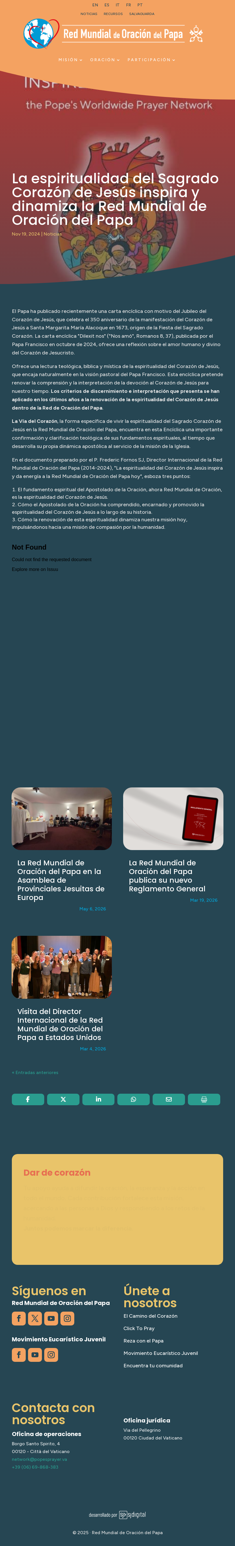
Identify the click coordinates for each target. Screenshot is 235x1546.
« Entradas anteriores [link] (35, 1072)
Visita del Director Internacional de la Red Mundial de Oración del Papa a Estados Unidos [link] (60, 1025)
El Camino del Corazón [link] (150, 1316)
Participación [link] (149, 59)
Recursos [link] (113, 14)
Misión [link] (68, 59)
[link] (95, 6)
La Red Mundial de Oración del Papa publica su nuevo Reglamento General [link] (167, 876)
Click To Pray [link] (139, 1328)
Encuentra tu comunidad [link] (153, 1365)
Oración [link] (102, 59)
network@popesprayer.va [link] (39, 1459)
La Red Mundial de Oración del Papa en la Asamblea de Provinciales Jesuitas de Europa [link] (61, 880)
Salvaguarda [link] (141, 14)
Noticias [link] (89, 14)
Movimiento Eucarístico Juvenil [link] (160, 1353)
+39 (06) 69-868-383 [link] (35, 1467)
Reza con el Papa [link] (143, 1341)
